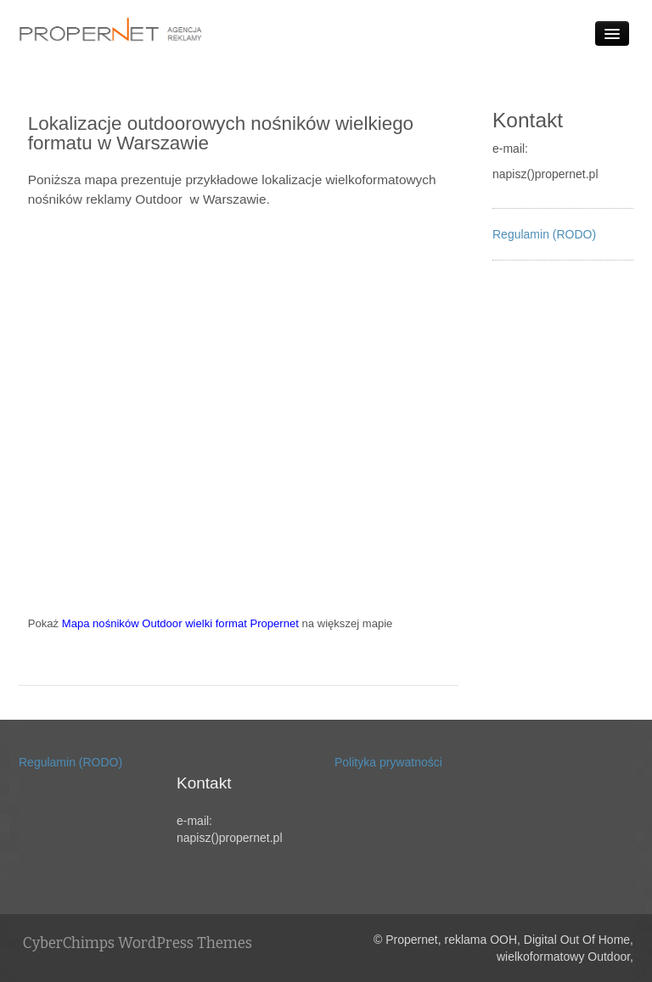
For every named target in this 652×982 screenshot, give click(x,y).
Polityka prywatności (388, 762)
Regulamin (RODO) (544, 234)
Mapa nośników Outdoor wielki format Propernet (180, 623)
